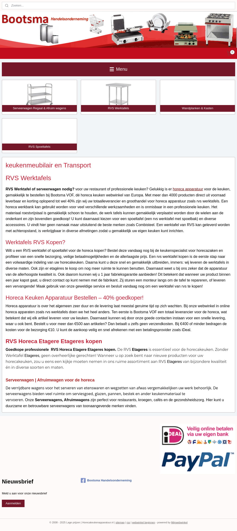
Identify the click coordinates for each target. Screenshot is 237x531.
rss (128, 522)
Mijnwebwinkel (179, 522)
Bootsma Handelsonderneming (106, 480)
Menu (118, 69)
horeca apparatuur (188, 189)
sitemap (120, 522)
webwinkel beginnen (143, 522)
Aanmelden (13, 503)
